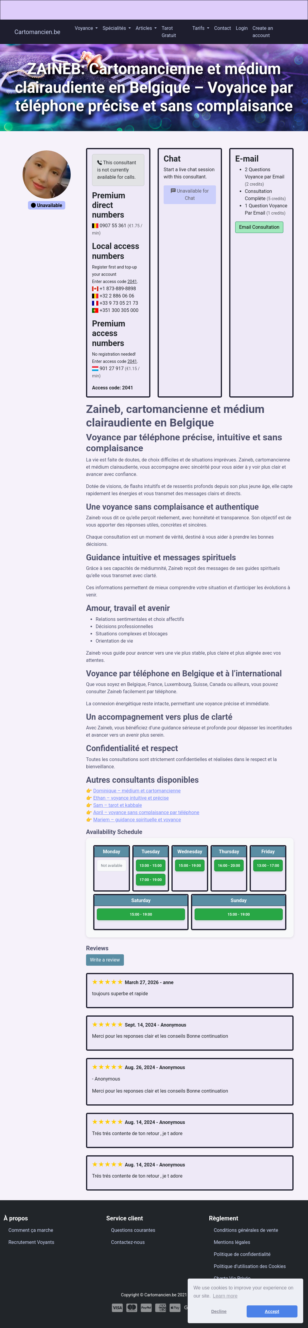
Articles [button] (144, 28)
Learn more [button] (225, 1295)
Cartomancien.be (37, 32)
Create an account (262, 31)
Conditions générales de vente (246, 1230)
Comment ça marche (30, 1230)
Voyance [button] (84, 28)
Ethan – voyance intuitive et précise (131, 798)
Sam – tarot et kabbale (117, 805)
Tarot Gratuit (169, 31)
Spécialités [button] (115, 28)
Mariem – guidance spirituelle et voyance (137, 820)
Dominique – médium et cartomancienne (137, 791)
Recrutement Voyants (31, 1242)
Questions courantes (133, 1230)
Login (242, 28)
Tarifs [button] (199, 28)
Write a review (105, 960)
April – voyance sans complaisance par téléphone (146, 812)
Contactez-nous (128, 1242)
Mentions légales (232, 1242)
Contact (222, 28)
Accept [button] (272, 1311)
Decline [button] (218, 1311)
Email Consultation (259, 227)
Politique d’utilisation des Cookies (250, 1266)
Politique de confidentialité (242, 1254)
